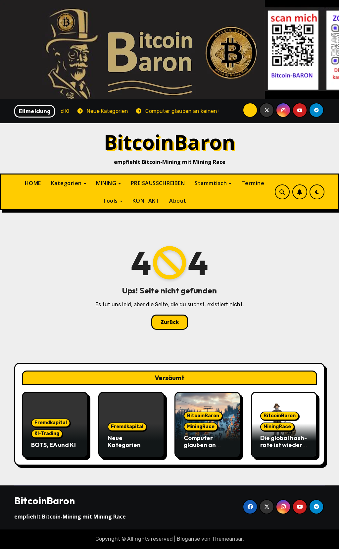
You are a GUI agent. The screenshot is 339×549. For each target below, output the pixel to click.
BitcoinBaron (169, 142)
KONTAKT (146, 200)
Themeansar (227, 539)
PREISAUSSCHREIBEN (158, 183)
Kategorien (67, 183)
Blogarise (188, 539)
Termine (253, 183)
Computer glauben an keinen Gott (201, 445)
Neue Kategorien (124, 441)
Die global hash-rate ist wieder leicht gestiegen (283, 445)
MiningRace (201, 426)
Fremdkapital (50, 422)
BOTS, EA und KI (53, 445)
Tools (111, 200)
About (177, 200)
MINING (107, 183)
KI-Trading (46, 433)
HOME (33, 183)
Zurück (170, 322)
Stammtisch (211, 183)
